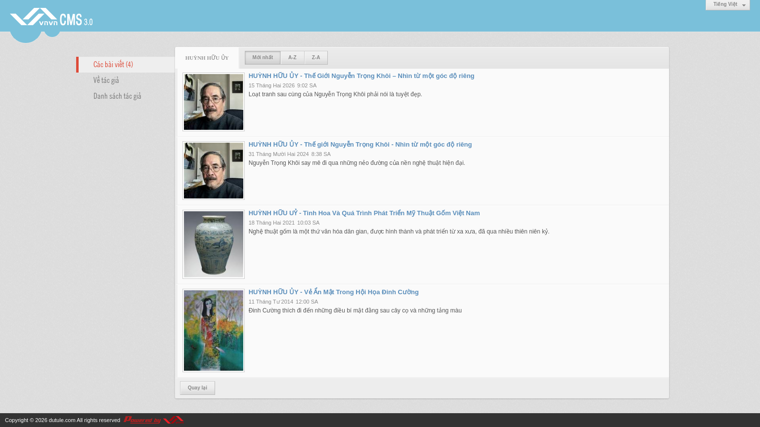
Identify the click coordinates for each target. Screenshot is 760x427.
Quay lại (197, 387)
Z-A (316, 57)
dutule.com (62, 420)
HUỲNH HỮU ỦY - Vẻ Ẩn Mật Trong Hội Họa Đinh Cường (334, 292)
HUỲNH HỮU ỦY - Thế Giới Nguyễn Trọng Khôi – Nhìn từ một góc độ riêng (362, 75)
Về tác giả (106, 79)
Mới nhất (263, 57)
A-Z (292, 57)
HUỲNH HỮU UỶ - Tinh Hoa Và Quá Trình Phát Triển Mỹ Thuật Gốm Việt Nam (364, 213)
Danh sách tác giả (117, 95)
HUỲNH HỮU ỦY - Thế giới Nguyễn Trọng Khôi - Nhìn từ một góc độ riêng (360, 144)
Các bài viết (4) (113, 63)
